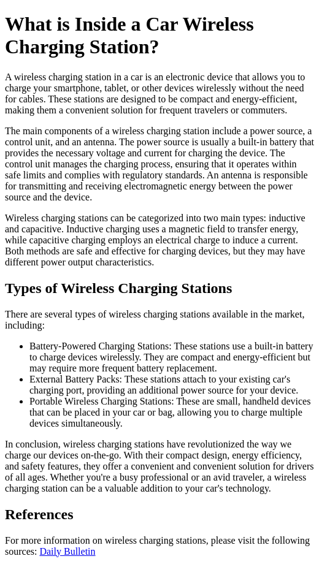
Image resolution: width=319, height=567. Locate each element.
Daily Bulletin (67, 551)
